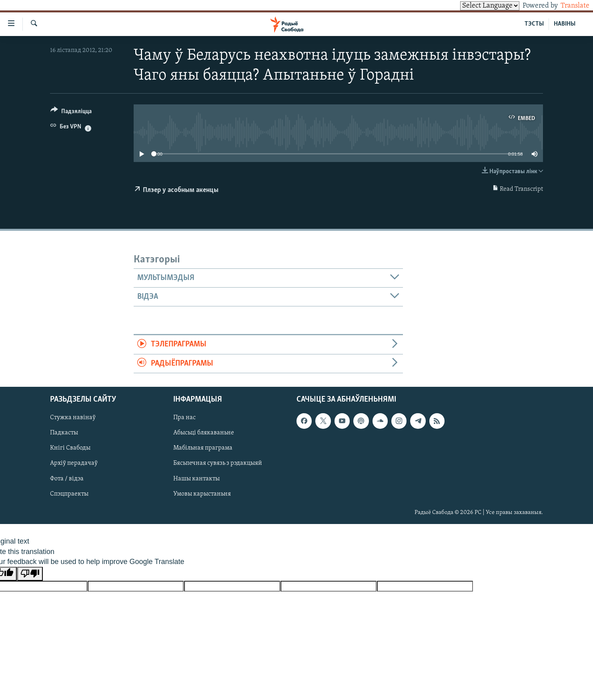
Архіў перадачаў (74, 463)
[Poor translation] (30, 574)
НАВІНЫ (564, 24)
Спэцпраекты (69, 494)
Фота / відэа (67, 479)
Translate (567, 6)
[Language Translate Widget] (476, 5)
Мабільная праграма (202, 448)
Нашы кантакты (196, 479)
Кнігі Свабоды (70, 448)
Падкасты (64, 433)
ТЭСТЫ (534, 24)
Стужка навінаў (73, 418)
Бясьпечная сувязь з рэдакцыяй (217, 463)
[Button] (71, 112)
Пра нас (184, 418)
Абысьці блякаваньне (203, 433)
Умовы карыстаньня (202, 494)
